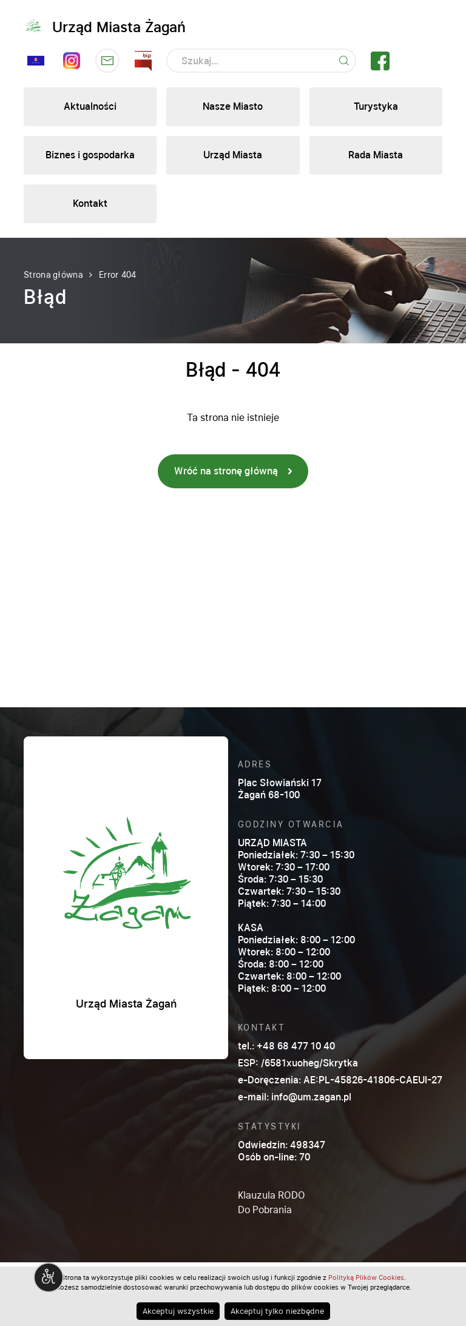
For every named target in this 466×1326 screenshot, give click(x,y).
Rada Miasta (375, 155)
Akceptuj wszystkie (178, 1311)
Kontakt (90, 203)
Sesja (35, 60)
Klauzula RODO (271, 1195)
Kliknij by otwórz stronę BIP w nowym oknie (143, 61)
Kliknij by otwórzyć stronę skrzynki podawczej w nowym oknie (107, 61)
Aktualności (90, 106)
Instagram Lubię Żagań (71, 60)
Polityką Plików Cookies (366, 1277)
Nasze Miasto (233, 106)
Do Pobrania (265, 1210)
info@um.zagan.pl (311, 1097)
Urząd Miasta (232, 155)
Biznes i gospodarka (90, 155)
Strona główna (53, 275)
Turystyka (376, 106)
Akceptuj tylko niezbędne (277, 1311)
